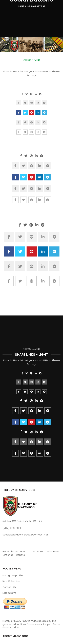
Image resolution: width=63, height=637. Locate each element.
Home (21, 6)
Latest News (9, 592)
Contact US (36, 551)
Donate (21, 555)
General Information (14, 551)
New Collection (11, 581)
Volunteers (53, 551)
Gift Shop (8, 555)
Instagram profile (13, 575)
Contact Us (9, 587)
